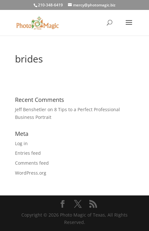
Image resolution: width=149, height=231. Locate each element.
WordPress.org (30, 173)
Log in (21, 143)
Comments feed (32, 163)
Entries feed (28, 153)
